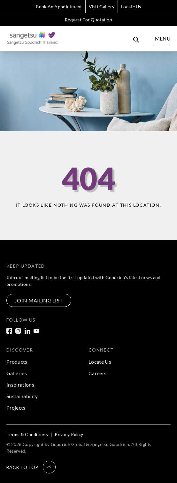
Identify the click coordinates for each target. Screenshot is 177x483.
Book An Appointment (59, 6)
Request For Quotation (88, 19)
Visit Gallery (102, 6)
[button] (31, 467)
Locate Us (131, 6)
